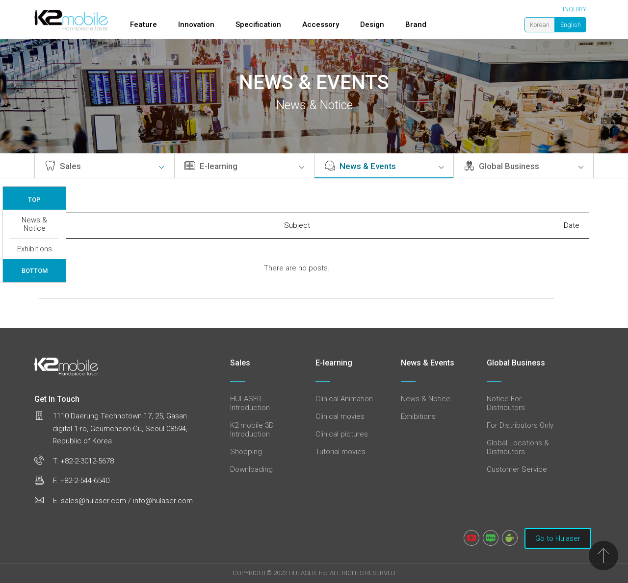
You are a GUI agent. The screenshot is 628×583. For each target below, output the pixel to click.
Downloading (251, 469)
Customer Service (517, 469)
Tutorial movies (340, 451)
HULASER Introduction (250, 403)
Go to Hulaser (557, 538)
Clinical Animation (344, 398)
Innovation (196, 24)
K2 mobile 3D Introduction (252, 429)
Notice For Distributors (506, 403)
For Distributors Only (520, 425)
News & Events (384, 166)
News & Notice (34, 224)
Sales (104, 166)
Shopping (246, 451)
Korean (540, 24)
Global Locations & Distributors (518, 447)
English (570, 24)
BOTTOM (34, 272)
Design (372, 24)
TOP (34, 197)
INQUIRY (574, 9)
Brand (415, 24)
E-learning (244, 166)
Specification (258, 24)
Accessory (320, 24)
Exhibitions (34, 248)
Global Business (523, 166)
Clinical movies (340, 416)
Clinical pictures (341, 434)
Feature (143, 24)
